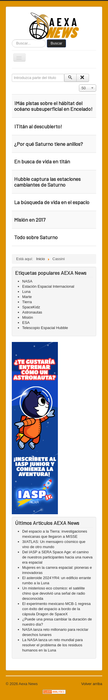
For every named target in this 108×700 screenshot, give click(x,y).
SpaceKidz (31, 307)
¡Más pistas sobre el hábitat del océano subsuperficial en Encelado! (54, 106)
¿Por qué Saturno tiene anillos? (48, 144)
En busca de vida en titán (42, 161)
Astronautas (32, 312)
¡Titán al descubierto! (38, 126)
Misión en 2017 (30, 219)
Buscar (56, 43)
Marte (27, 297)
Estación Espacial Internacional (48, 286)
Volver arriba (91, 684)
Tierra (27, 302)
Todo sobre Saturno (36, 237)
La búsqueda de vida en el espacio (51, 202)
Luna (26, 291)
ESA (26, 322)
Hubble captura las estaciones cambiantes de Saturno (47, 182)
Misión (27, 317)
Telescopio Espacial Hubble (45, 328)
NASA (27, 281)
